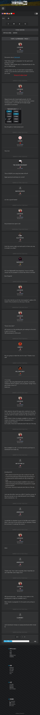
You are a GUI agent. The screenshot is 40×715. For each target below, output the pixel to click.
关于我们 (12, 684)
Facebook (12, 701)
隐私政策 (12, 687)
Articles (11, 672)
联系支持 (12, 667)
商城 (11, 652)
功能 (11, 653)
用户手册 (12, 669)
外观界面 (12, 656)
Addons (15, 32)
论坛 (11, 673)
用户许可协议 (13, 688)
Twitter (12, 705)
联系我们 (12, 686)
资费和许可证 (13, 655)
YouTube (12, 702)
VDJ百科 (11, 670)
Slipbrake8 (17, 57)
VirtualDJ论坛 (7, 32)
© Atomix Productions (20, 713)
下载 (11, 650)
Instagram (12, 704)
